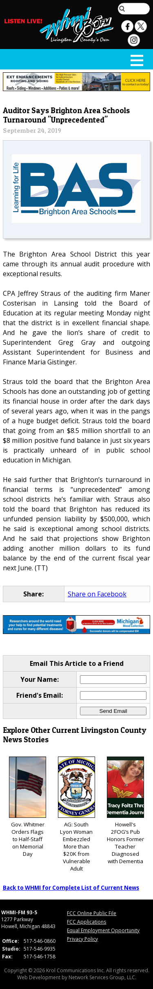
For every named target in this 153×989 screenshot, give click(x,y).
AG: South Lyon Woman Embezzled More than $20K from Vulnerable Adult (76, 814)
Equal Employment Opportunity (103, 930)
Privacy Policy (82, 938)
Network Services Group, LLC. (102, 977)
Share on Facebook (97, 593)
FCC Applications (86, 921)
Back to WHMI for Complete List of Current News (71, 887)
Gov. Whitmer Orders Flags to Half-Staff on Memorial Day (27, 807)
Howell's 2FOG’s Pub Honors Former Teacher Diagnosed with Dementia (125, 811)
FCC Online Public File (91, 913)
